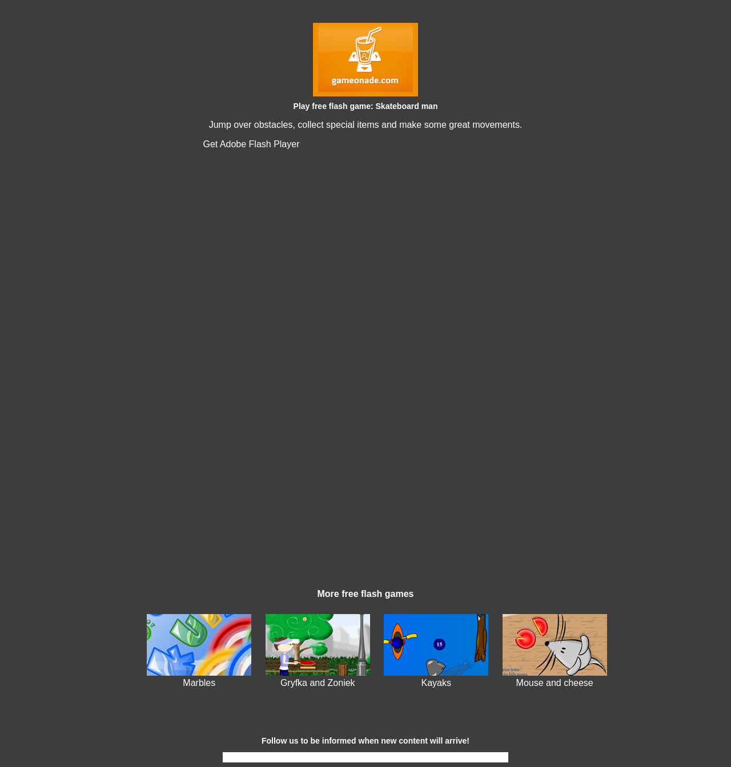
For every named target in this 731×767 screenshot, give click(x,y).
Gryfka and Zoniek (317, 683)
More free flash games (366, 594)
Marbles (199, 683)
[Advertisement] (365, 496)
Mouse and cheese (554, 683)
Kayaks (436, 683)
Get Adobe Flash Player (251, 144)
